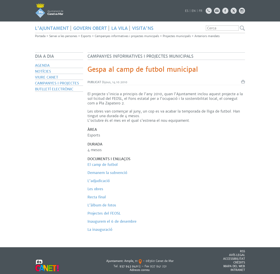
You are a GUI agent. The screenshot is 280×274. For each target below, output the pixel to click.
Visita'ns (142, 28)
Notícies (43, 71)
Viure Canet (46, 77)
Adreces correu (140, 270)
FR (200, 11)
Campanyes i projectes (57, 83)
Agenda (42, 65)
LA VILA (119, 28)
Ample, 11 (131, 261)
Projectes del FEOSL (104, 213)
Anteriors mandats (207, 36)
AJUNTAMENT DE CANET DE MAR (49, 10)
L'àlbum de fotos (102, 205)
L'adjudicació (99, 181)
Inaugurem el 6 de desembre (112, 221)
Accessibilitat (234, 259)
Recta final (97, 197)
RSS (242, 251)
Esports (86, 36)
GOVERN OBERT (90, 28)
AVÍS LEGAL (237, 255)
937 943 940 (128, 266)
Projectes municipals (177, 36)
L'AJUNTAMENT (52, 28)
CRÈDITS (239, 262)
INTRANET (238, 270)
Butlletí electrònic (54, 89)
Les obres (95, 189)
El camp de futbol (103, 164)
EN (194, 11)
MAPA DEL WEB (234, 266)
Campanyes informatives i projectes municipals (127, 36)
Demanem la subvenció (107, 172)
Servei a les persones (63, 36)
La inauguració (100, 229)
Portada (40, 36)
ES (186, 11)
